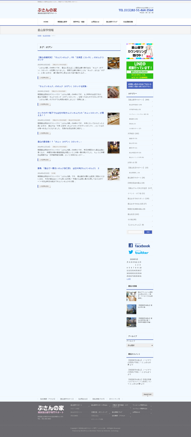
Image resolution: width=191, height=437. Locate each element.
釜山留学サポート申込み (99, 405)
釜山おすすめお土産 (74, 120)
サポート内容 (75, 408)
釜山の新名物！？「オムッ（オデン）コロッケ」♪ (59, 142)
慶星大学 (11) (133, 148)
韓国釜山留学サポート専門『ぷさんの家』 (93, 428)
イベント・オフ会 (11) (136, 193)
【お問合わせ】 (83, 399)
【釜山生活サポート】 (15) (138, 168)
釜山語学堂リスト (76, 412)
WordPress (84, 431)
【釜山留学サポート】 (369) (138, 100)
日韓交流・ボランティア (99, 412)
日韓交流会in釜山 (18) (136, 183)
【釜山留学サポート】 (66, 399)
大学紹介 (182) (133, 133)
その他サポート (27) (135, 128)
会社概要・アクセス (118, 416)
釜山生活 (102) (133, 214)
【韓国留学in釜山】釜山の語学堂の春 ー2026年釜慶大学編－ (145, 320)
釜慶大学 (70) (133, 138)
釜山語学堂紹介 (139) (135, 104)
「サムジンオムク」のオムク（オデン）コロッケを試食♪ (62, 86)
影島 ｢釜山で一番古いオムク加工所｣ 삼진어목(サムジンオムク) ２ (68, 168)
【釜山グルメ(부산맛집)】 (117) (140, 188)
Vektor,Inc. (107, 431)
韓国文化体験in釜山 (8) (136, 209)
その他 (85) (132, 219)
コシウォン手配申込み (140, 408)
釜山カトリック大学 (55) (136, 157)
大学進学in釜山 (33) (135, 109)
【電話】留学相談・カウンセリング (120, 406)
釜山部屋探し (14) (134, 172)
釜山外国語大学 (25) (135, 152)
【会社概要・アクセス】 (48, 399)
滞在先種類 (74, 416)
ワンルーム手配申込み (140, 405)
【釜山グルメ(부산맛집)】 (60, 64)
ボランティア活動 (97, 419)
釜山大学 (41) (133, 143)
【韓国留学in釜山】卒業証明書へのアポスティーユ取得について (140, 381)
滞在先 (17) (132, 123)
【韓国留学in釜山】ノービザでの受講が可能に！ (139, 361)
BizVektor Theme (95, 431)
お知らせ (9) (132, 162)
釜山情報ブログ (117, 412)
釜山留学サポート (76, 405)
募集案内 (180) (133, 119)
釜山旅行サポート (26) (136, 178)
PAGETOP (148, 394)
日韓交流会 (95, 416)
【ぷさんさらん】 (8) (136, 225)
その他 (53, 173)
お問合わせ (136, 412)
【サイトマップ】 (114, 399)
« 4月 (129, 279)
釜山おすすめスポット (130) (138, 198)
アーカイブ (130, 341)
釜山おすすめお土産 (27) (137, 204)
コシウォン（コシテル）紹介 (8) (138, 114)
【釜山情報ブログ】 (98, 399)
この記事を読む (44, 77)
